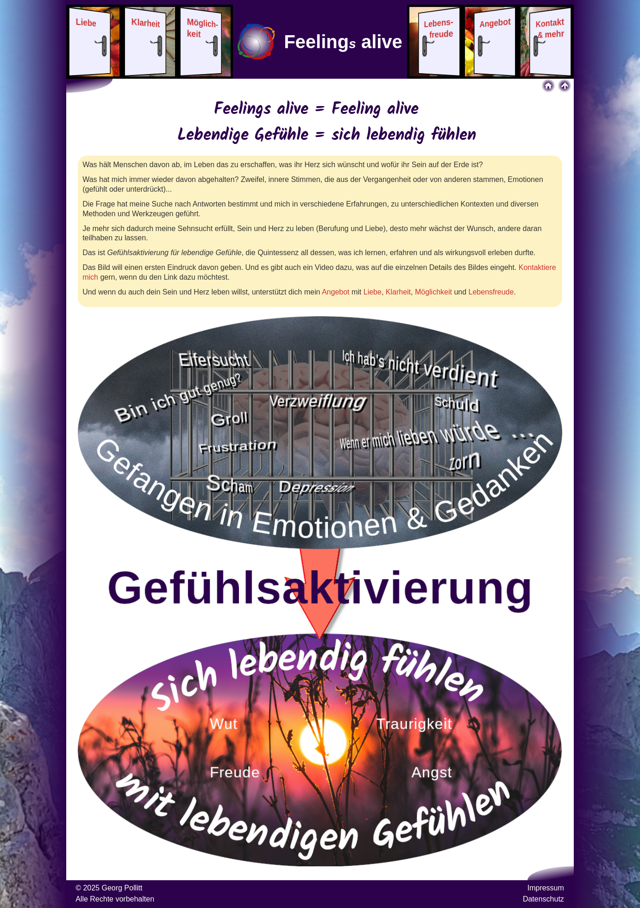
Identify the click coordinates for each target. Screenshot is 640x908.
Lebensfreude (491, 292)
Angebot (336, 292)
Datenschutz (543, 899)
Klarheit (398, 292)
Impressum (545, 888)
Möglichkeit (433, 292)
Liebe (373, 292)
